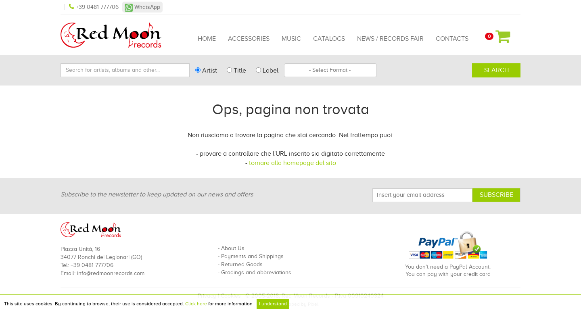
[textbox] (330, 70)
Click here (196, 304)
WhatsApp (142, 7)
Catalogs (329, 38)
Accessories (249, 38)
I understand (273, 304)
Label (267, 70)
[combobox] (330, 70)
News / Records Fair (390, 38)
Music (291, 38)
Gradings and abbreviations (256, 272)
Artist (206, 70)
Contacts (452, 38)
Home (207, 38)
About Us (233, 248)
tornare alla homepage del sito (292, 163)
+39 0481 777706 (94, 7)
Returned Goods (242, 264)
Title (236, 70)
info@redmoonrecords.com (110, 273)
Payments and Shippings (252, 256)
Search (496, 70)
